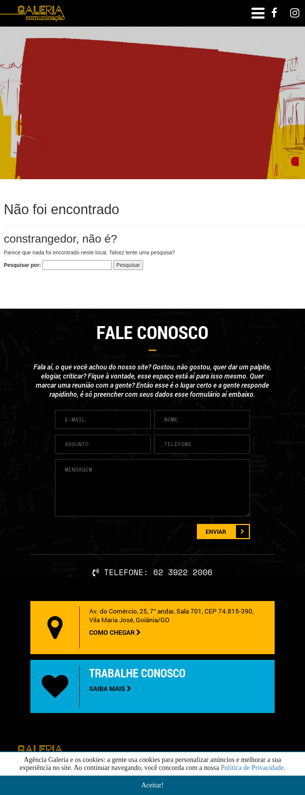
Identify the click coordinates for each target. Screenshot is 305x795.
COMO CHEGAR (115, 632)
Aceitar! (152, 785)
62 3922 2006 (182, 572)
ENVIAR (227, 531)
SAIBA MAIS (110, 688)
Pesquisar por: (22, 265)
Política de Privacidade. (253, 767)
